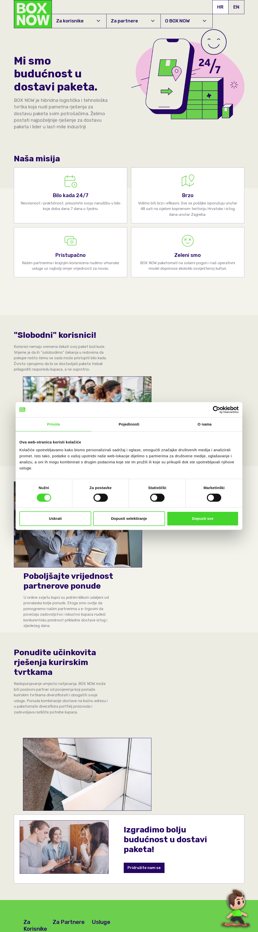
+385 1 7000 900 (29, 882)
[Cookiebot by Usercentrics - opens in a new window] (217, 409)
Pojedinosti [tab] (129, 424)
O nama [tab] (205, 424)
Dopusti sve (202, 518)
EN (236, 7)
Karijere (58, 876)
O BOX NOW (185, 21)
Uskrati (55, 518)
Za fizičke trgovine (70, 767)
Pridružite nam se (144, 686)
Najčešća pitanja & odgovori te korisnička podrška (34, 790)
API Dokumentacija (100, 876)
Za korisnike (78, 21)
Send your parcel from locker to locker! (107, 761)
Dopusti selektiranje (129, 518)
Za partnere (132, 21)
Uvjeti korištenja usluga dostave (183, 924)
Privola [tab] (53, 424)
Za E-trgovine (66, 756)
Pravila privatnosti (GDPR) (178, 918)
